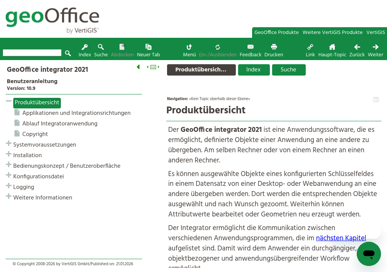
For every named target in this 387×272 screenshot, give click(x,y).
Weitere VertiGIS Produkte (333, 32)
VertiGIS (376, 32)
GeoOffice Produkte (276, 32)
